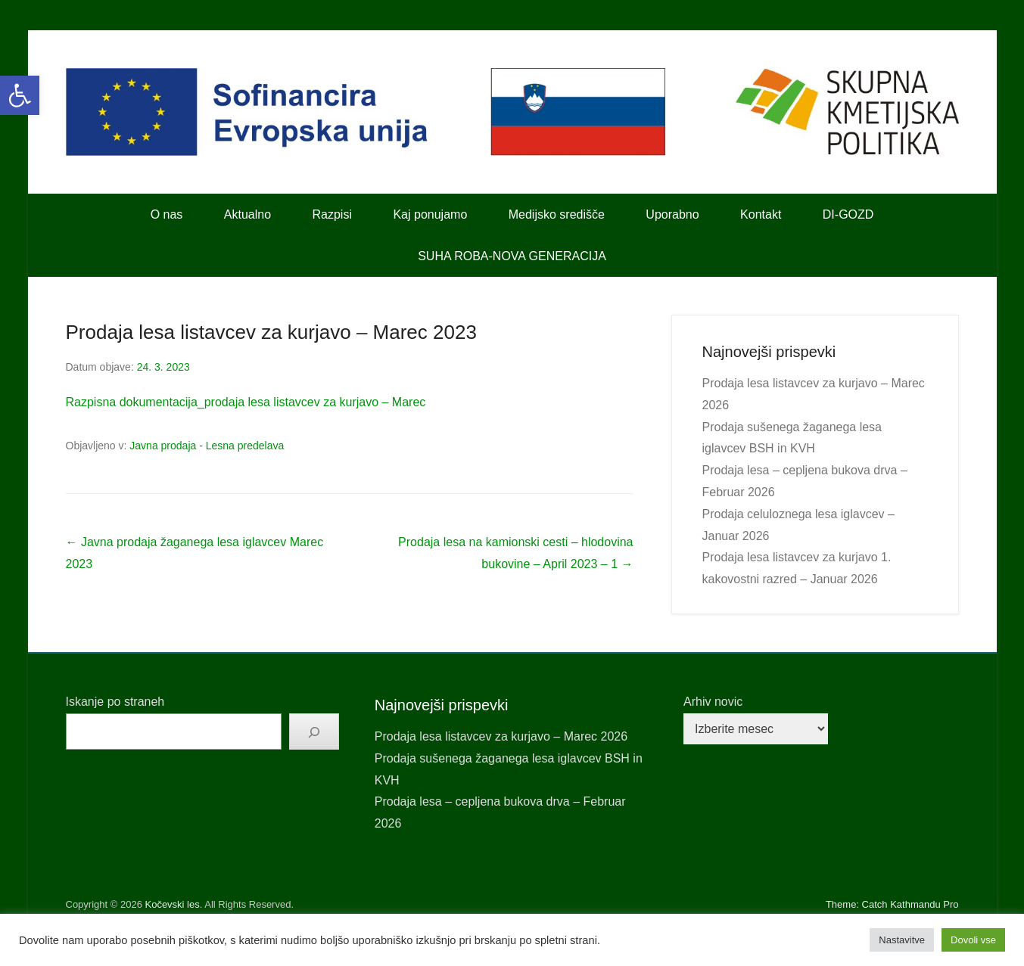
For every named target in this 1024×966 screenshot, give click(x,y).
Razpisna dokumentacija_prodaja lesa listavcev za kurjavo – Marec (246, 402)
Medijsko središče (557, 214)
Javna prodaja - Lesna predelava (206, 446)
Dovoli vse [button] (973, 940)
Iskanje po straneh (115, 701)
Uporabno (672, 214)
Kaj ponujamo (430, 214)
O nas (167, 214)
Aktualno (247, 214)
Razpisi (332, 214)
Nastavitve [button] (902, 940)
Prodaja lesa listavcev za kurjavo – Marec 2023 (271, 332)
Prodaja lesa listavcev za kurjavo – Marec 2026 (501, 736)
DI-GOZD (848, 214)
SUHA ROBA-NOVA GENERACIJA (512, 256)
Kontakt (760, 214)
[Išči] (314, 731)
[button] (19, 95)
